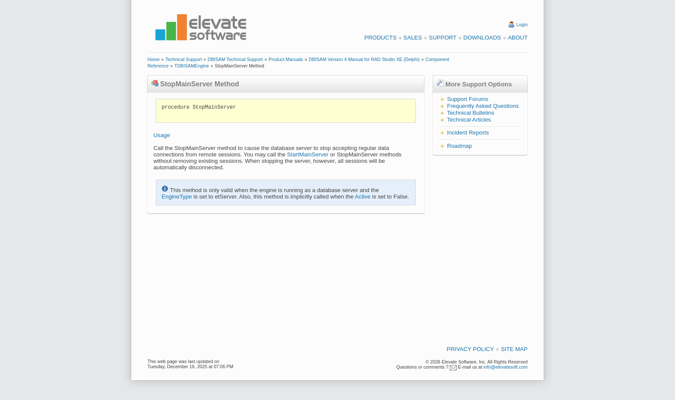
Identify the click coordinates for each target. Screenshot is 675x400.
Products (380, 37)
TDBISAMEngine (191, 65)
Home (153, 59)
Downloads (482, 37)
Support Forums (468, 99)
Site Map (514, 349)
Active (362, 196)
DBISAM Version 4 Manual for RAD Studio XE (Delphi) (364, 59)
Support (442, 37)
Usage (161, 135)
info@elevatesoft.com (505, 366)
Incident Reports (468, 132)
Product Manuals (286, 59)
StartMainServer (307, 154)
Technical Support (183, 59)
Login (522, 24)
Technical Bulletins (470, 113)
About (518, 37)
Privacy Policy (470, 349)
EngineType (176, 196)
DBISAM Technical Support (235, 59)
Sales (412, 37)
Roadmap (459, 146)
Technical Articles (469, 119)
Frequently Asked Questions (483, 106)
